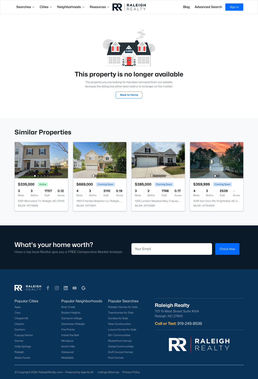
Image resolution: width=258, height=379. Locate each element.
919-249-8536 (189, 323)
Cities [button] (46, 7)
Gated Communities (121, 346)
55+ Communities (119, 335)
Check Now (227, 249)
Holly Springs (23, 346)
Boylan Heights (70, 312)
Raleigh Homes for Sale (122, 307)
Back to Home (129, 94)
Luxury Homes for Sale (122, 329)
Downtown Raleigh (73, 323)
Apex (18, 307)
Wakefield (67, 357)
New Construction (119, 323)
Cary (17, 312)
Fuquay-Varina (24, 335)
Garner (19, 340)
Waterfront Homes (120, 340)
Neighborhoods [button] (71, 7)
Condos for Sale (118, 318)
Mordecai (67, 340)
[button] (48, 288)
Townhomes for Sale (120, 312)
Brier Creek (68, 307)
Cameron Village (71, 318)
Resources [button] (100, 7)
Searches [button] (25, 7)
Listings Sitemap (108, 372)
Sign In (234, 7)
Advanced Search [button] (208, 7)
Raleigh (19, 352)
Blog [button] (186, 7)
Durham (20, 329)
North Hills (68, 346)
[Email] (171, 249)
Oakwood (67, 352)
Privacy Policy (131, 372)
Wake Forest (22, 357)
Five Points (68, 329)
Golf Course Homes (120, 352)
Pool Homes (116, 357)
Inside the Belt (70, 335)
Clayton (19, 323)
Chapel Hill (21, 318)
